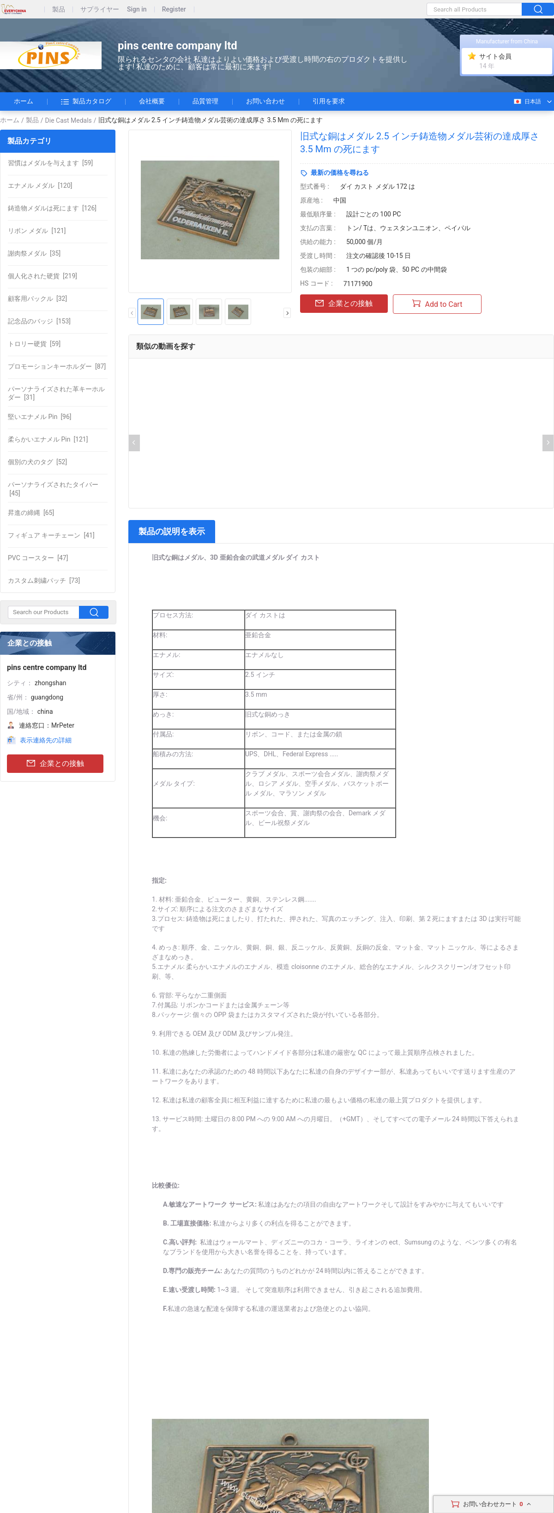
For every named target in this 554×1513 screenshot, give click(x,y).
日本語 (527, 101)
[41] (51, 535)
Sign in (137, 9)
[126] (52, 208)
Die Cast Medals (68, 120)
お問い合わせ (265, 101)
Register (174, 9)
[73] (44, 580)
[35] (34, 253)
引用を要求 (329, 101)
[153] (39, 321)
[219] (42, 276)
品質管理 (205, 101)
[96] (40, 416)
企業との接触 (55, 764)
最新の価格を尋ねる (340, 172)
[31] (56, 393)
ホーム (23, 101)
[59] (50, 163)
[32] (37, 298)
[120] (40, 185)
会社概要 (152, 101)
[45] (53, 488)
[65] (31, 512)
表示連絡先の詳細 (46, 740)
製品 (58, 9)
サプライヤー (99, 9)
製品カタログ (86, 101)
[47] (38, 558)
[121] (37, 230)
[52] (37, 462)
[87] (57, 366)
